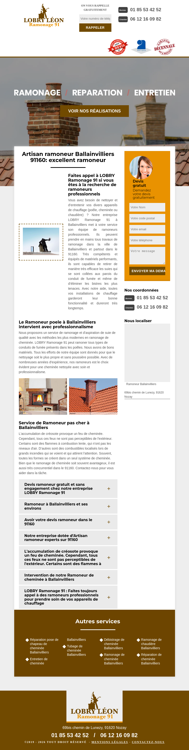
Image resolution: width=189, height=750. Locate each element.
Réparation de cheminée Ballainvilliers (151, 659)
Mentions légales (110, 742)
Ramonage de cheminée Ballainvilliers (114, 659)
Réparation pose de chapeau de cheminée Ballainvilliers (44, 646)
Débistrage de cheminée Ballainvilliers (114, 644)
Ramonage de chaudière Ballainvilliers (151, 644)
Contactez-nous (148, 742)
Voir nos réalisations (94, 111)
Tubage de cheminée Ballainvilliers (76, 650)
